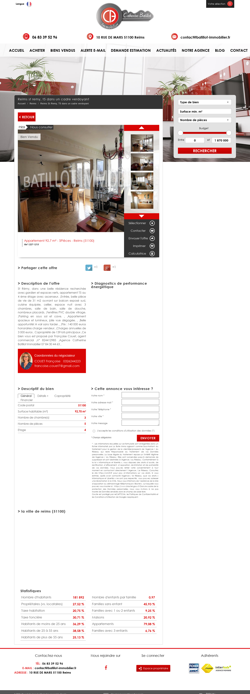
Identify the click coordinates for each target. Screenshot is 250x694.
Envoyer (148, 438)
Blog (220, 50)
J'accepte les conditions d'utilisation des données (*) (126, 430)
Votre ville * (97, 416)
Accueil (16, 50)
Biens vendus (62, 50)
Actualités (166, 50)
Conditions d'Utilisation (105, 497)
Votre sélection (216, 3)
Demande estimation (131, 50)
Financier (27, 400)
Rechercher (205, 150)
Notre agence (195, 50)
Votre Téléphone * (101, 409)
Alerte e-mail (93, 50)
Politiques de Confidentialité (142, 494)
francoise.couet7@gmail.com (57, 366)
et (208, 139)
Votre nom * (97, 395)
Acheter (37, 50)
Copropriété (62, 396)
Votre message (99, 423)
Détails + (43, 396)
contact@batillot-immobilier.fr (205, 37)
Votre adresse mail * (102, 402)
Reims (33, 103)
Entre (181, 139)
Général (26, 396)
